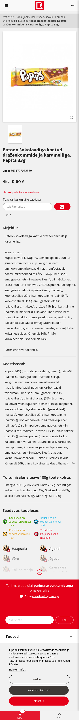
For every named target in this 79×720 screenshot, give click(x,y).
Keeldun (37, 679)
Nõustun (39, 701)
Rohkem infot (17, 669)
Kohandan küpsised (38, 690)
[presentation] (39, 608)
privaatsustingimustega (45, 596)
